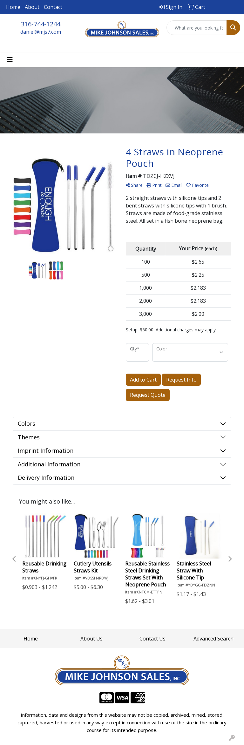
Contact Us (152, 638)
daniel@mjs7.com (40, 31)
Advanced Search (213, 638)
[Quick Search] (196, 27)
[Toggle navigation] (10, 59)
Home (13, 6)
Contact (53, 6)
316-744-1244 (40, 24)
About (32, 6)
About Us (91, 638)
